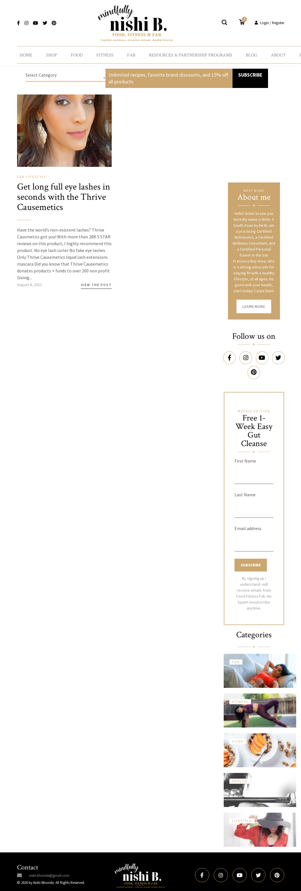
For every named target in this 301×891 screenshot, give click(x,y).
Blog (251, 53)
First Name (245, 457)
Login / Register (269, 20)
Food (77, 53)
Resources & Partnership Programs (190, 53)
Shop (51, 53)
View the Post (96, 283)
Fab (131, 53)
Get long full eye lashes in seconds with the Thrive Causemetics (63, 195)
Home (26, 53)
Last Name (245, 490)
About (278, 53)
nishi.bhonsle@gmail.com (49, 871)
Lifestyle (36, 175)
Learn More (253, 305)
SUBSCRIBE (249, 73)
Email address (247, 524)
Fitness (104, 53)
